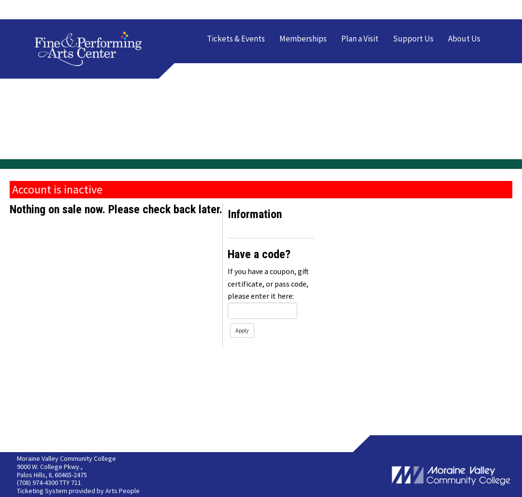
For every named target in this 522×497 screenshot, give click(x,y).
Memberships (303, 38)
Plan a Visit (359, 38)
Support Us (413, 38)
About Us (464, 38)
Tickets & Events (236, 38)
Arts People (122, 490)
